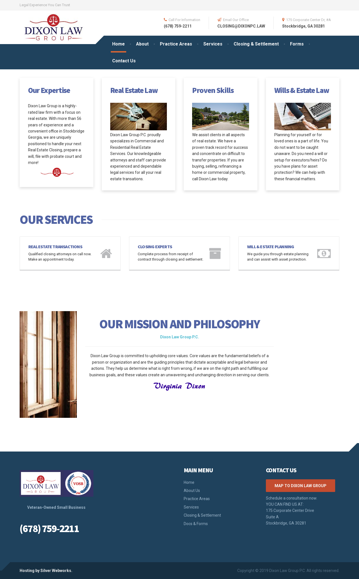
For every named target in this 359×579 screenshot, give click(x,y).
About (142, 44)
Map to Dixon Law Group (300, 486)
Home (118, 44)
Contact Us (124, 60)
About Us (192, 490)
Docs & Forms (196, 523)
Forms (297, 44)
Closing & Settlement (256, 44)
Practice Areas (176, 44)
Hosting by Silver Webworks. (46, 570)
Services (212, 44)
